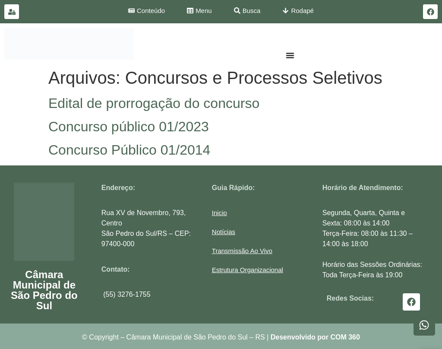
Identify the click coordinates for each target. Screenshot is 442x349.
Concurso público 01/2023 (128, 126)
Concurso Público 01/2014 (129, 150)
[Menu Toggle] (290, 55)
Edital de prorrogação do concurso (153, 103)
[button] (247, 270)
